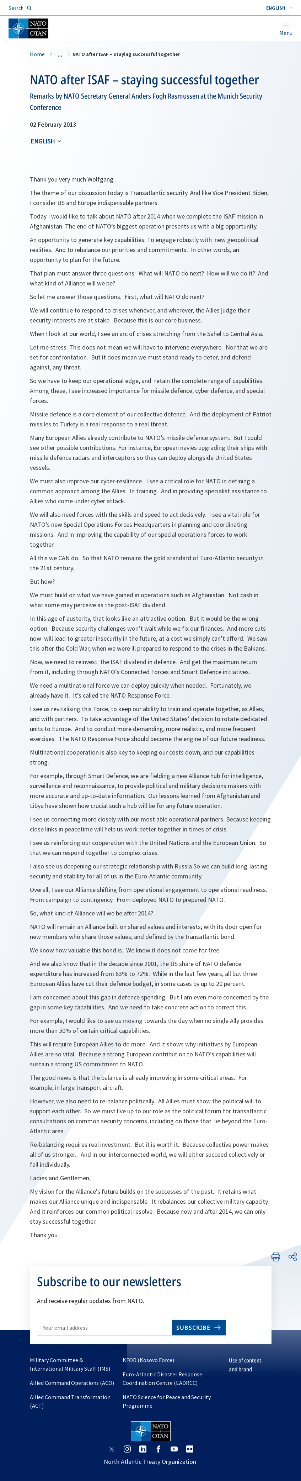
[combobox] (279, 8)
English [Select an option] (43, 141)
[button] (279, 8)
